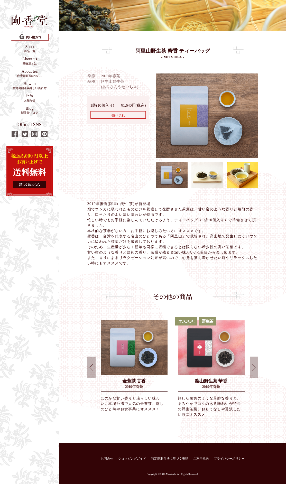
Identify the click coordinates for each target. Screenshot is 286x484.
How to (30, 85)
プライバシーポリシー (229, 458)
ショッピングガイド (132, 458)
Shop (29, 48)
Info (29, 98)
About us (29, 61)
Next (254, 367)
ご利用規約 (201, 458)
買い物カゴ (30, 36)
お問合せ (107, 458)
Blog (29, 110)
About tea (29, 73)
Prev (91, 367)
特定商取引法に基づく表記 (169, 458)
